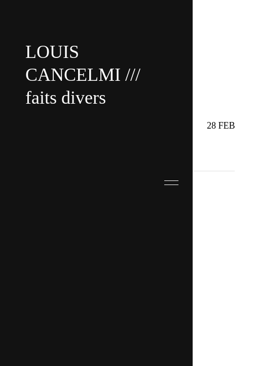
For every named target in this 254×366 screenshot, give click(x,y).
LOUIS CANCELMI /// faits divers (82, 75)
